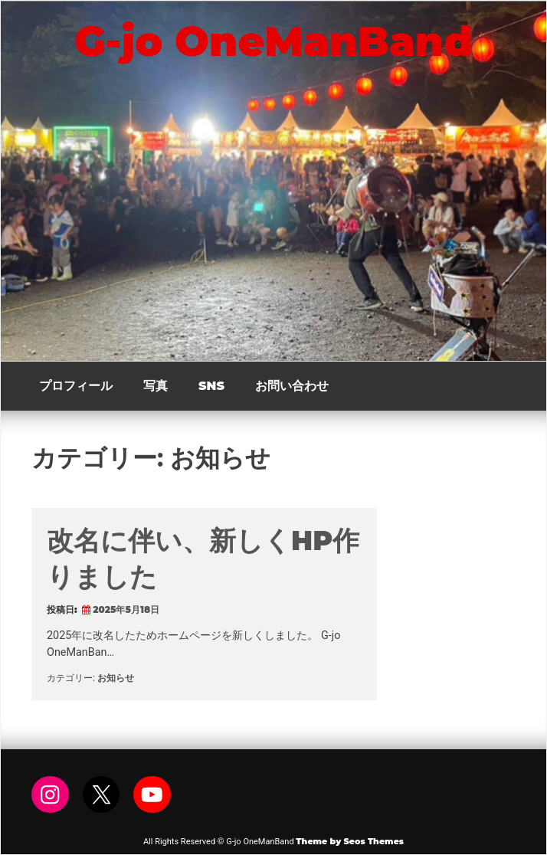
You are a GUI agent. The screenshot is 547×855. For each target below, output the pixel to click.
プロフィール (76, 385)
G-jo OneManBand (273, 41)
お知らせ (115, 677)
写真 (155, 385)
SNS (211, 385)
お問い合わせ (292, 385)
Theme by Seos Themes (350, 841)
